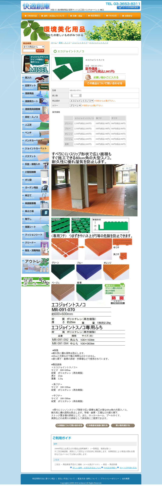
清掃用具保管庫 (36, 110)
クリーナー (36, 244)
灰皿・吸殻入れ (36, 165)
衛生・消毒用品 (36, 252)
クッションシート (36, 236)
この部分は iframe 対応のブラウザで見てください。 (95, 133)
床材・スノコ (36, 118)
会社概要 (126, 479)
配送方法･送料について (88, 479)
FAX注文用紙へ (110, 468)
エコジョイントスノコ (98, 43)
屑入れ (36, 78)
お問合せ (130, 15)
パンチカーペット (36, 142)
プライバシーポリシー (109, 479)
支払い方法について (66, 479)
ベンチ (36, 134)
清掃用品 (36, 94)
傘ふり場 (36, 212)
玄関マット (36, 87)
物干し (36, 220)
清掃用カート (36, 102)
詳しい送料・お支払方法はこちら (87, 468)
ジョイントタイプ (79, 43)
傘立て (36, 197)
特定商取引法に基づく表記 (43, 479)
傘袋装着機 (36, 204)
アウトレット (36, 266)
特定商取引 (95, 15)
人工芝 (36, 126)
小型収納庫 (36, 173)
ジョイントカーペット (36, 149)
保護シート (36, 228)
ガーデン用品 (36, 189)
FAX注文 (112, 15)
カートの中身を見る (128, 468)
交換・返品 (77, 15)
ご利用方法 (30, 15)
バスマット (36, 157)
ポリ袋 (36, 181)
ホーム (54, 43)
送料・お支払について (53, 15)
